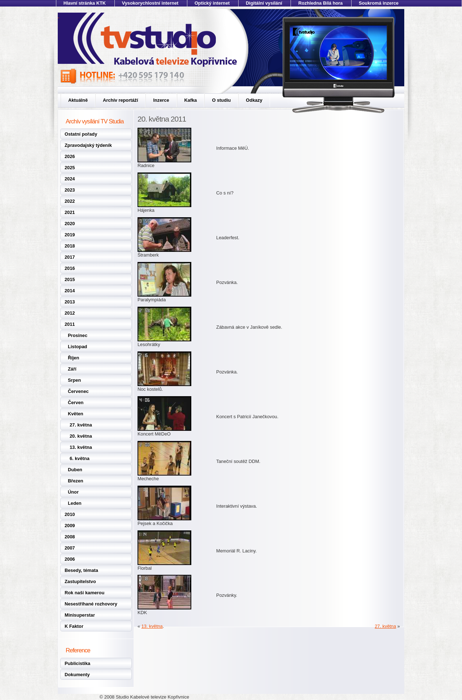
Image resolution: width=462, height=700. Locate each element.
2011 (70, 324)
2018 (70, 246)
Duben (75, 469)
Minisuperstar (80, 615)
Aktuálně (78, 100)
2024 (70, 178)
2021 (70, 212)
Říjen (73, 357)
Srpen (74, 380)
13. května (81, 447)
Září (72, 369)
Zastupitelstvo (80, 581)
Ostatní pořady (81, 134)
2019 (70, 234)
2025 (70, 167)
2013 (70, 302)
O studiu (221, 100)
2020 (70, 223)
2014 (70, 290)
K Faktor (74, 626)
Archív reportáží (120, 100)
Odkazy (254, 100)
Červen (75, 402)
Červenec (78, 391)
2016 (70, 268)
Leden (75, 503)
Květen (75, 413)
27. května (81, 425)
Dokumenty (77, 674)
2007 (70, 548)
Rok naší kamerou (84, 592)
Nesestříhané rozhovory (91, 604)
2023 (70, 190)
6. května (80, 458)
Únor (73, 492)
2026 (70, 156)
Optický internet (212, 3)
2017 (70, 257)
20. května (81, 436)
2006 (70, 559)
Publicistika (77, 663)
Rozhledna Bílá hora (320, 3)
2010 (70, 514)
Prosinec (77, 335)
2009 (70, 525)
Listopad (77, 346)
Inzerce (161, 100)
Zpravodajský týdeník (88, 145)
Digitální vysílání (264, 3)
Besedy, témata (81, 570)
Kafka (190, 100)
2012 (70, 313)
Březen (75, 481)
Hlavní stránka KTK (85, 3)
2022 (70, 201)
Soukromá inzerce (378, 3)
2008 (70, 536)
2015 (70, 279)
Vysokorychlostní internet (150, 3)
